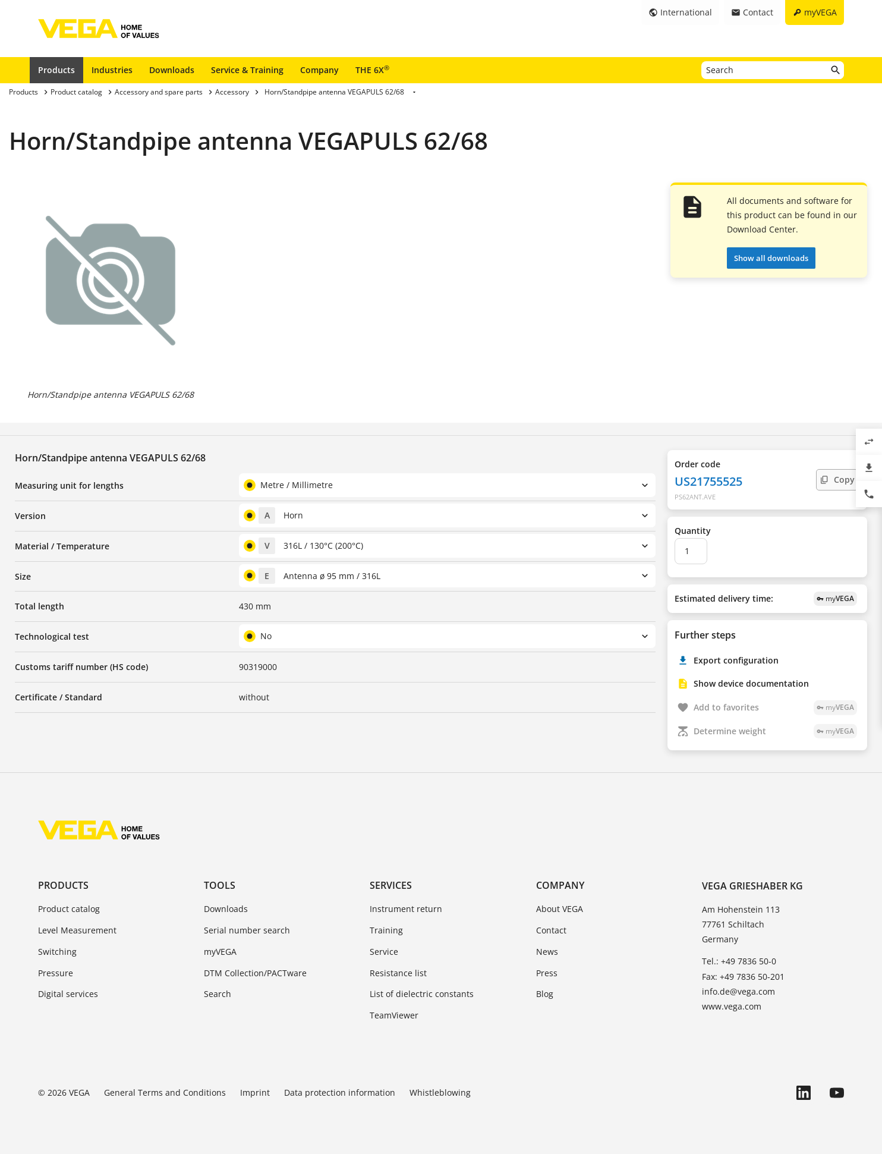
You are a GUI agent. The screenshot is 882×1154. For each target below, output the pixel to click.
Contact (551, 930)
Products (56, 70)
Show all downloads (771, 258)
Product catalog (69, 908)
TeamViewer (394, 1015)
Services (391, 885)
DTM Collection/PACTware (255, 973)
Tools (219, 885)
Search (217, 993)
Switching (57, 951)
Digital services (68, 993)
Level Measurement (77, 930)
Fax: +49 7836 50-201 (743, 976)
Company (319, 70)
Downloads (171, 70)
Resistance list (398, 973)
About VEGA (559, 908)
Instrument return (406, 908)
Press (546, 973)
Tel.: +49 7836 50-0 (739, 961)
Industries (112, 70)
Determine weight (775, 731)
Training (386, 930)
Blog (544, 993)
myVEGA (220, 951)
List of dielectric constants (422, 993)
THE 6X (372, 70)
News (547, 951)
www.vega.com (731, 1006)
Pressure (55, 973)
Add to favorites (775, 707)
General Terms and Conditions (165, 1092)
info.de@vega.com (738, 991)
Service (384, 951)
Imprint (255, 1092)
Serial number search (247, 930)
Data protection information (339, 1092)
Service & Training (247, 70)
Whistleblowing (440, 1092)
